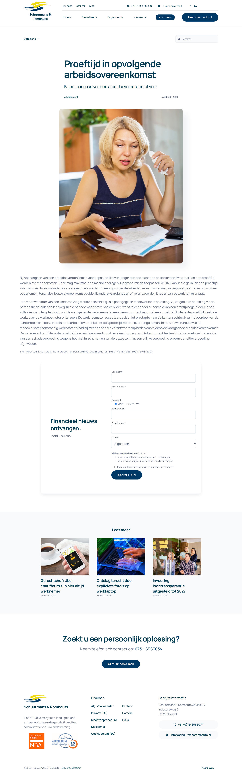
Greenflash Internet (71, 767)
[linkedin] (195, 6)
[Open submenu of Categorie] (37, 39)
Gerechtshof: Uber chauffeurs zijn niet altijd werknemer (62, 585)
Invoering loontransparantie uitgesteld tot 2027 (169, 585)
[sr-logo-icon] (37, 3)
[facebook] (190, 6)
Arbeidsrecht (71, 96)
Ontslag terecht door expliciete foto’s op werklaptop (115, 585)
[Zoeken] (196, 39)
